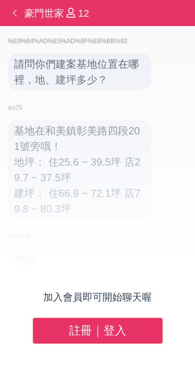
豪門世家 (45, 13)
